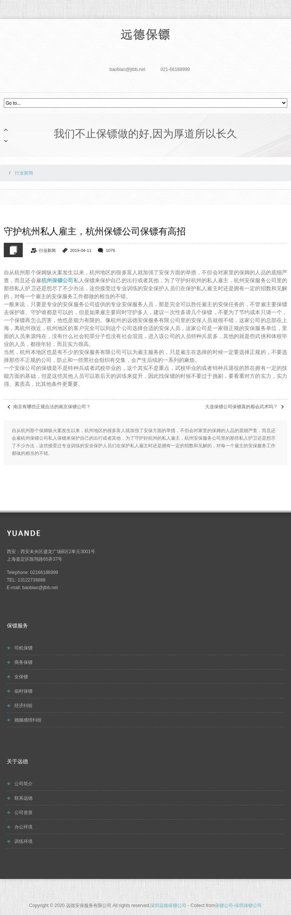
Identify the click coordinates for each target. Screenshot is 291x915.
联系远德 (23, 798)
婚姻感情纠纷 (28, 720)
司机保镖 (23, 648)
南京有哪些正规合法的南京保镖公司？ (52, 406)
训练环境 (23, 841)
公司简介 (23, 783)
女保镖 (21, 676)
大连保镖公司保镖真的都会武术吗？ (241, 406)
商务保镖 (23, 662)
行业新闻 (47, 250)
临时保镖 (23, 691)
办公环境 (23, 827)
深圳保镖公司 (248, 905)
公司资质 (23, 812)
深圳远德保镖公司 (168, 905)
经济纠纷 (23, 705)
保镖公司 (224, 905)
